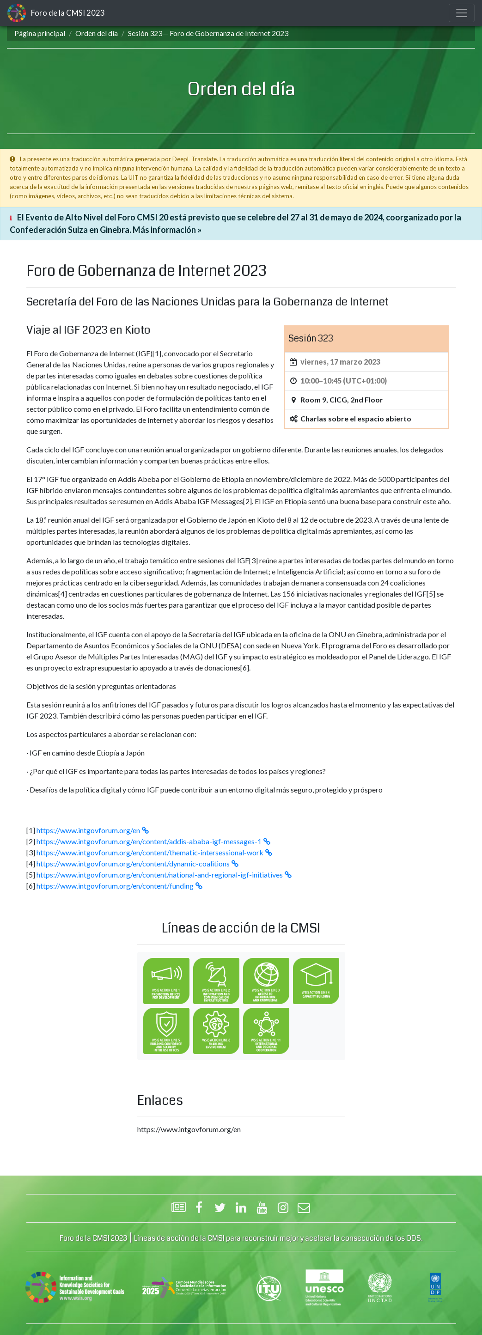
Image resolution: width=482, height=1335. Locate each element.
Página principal (39, 33)
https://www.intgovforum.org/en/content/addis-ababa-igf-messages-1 (149, 841)
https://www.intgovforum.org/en (88, 830)
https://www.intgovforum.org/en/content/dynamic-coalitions (133, 863)
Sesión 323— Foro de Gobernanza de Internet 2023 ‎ (209, 33)
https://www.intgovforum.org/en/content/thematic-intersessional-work (150, 852)
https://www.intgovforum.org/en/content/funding (115, 885)
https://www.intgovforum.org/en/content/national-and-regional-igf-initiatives (160, 874)
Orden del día (96, 33)
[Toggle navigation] (462, 13)
